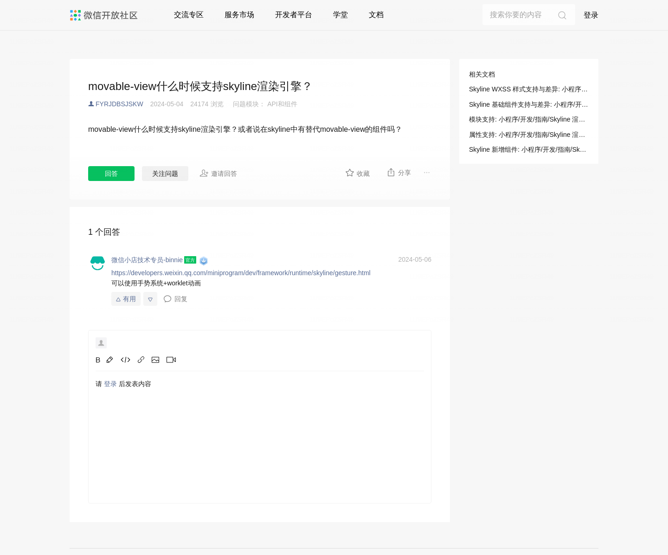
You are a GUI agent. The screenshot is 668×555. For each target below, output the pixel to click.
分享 (398, 172)
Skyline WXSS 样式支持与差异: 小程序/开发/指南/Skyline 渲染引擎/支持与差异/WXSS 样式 (529, 89)
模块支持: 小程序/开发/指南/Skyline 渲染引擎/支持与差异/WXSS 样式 (529, 119)
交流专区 (189, 15)
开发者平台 (293, 15)
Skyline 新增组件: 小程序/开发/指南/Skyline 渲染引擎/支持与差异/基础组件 (529, 149)
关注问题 (165, 173)
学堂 (340, 15)
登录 (591, 15)
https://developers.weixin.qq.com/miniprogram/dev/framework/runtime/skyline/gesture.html (241, 273)
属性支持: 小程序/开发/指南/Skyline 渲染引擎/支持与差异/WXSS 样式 (529, 134)
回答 (111, 173)
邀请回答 (218, 173)
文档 (376, 15)
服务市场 (239, 15)
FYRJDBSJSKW (119, 104)
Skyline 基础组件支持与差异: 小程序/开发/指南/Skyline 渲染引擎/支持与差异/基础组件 (529, 104)
